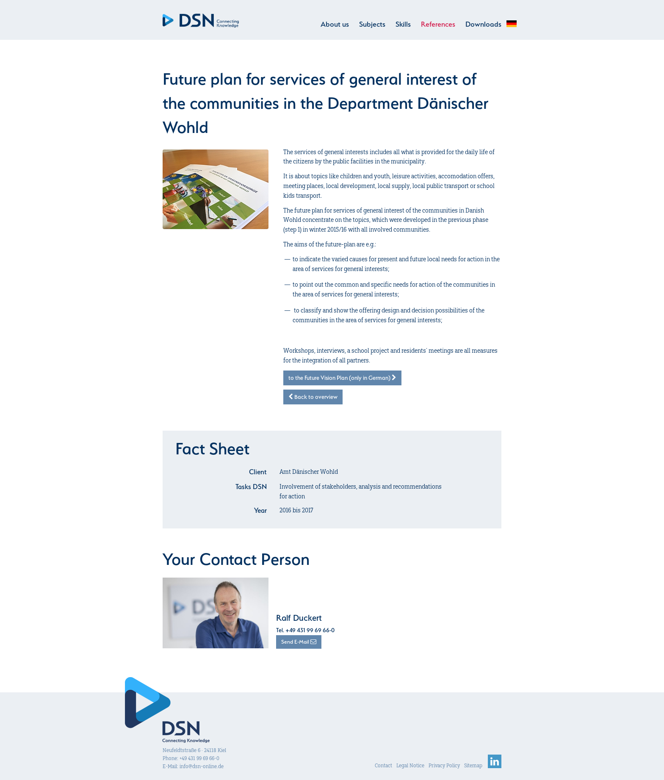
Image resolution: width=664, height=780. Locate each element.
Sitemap (473, 764)
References (438, 24)
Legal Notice (410, 764)
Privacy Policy (444, 764)
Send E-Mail (298, 640)
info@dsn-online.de (202, 765)
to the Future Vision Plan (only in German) (342, 377)
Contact (383, 764)
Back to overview (313, 396)
